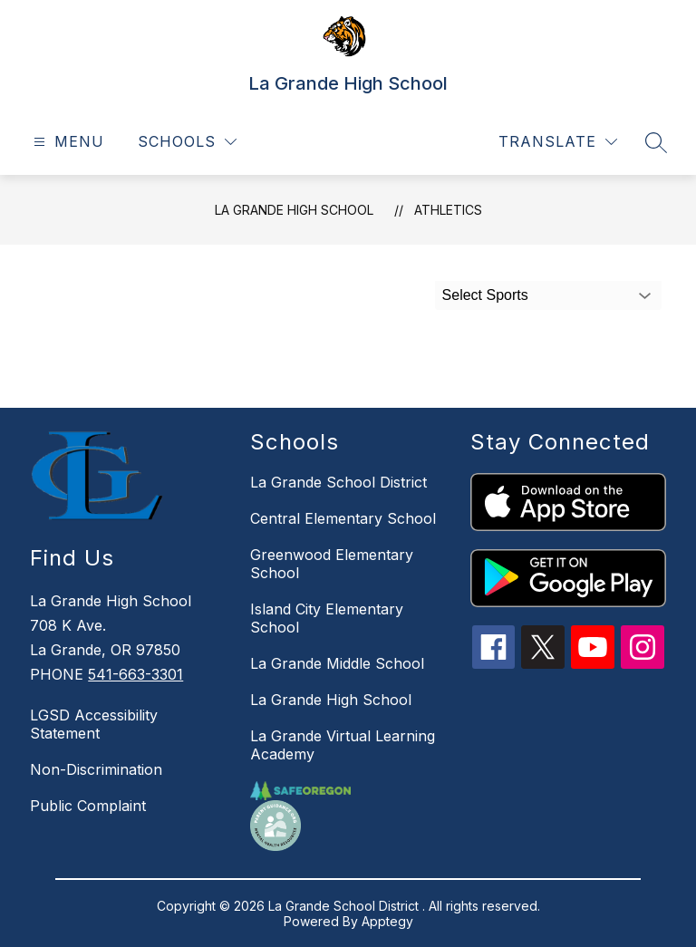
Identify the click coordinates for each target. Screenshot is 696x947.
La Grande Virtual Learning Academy (342, 745)
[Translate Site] (558, 141)
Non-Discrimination (96, 769)
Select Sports (485, 295)
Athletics (448, 209)
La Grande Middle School (337, 663)
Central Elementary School (343, 518)
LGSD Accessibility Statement (94, 724)
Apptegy (387, 921)
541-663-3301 (135, 674)
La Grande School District (338, 482)
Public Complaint (88, 806)
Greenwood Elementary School (331, 564)
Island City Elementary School (326, 618)
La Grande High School (294, 209)
